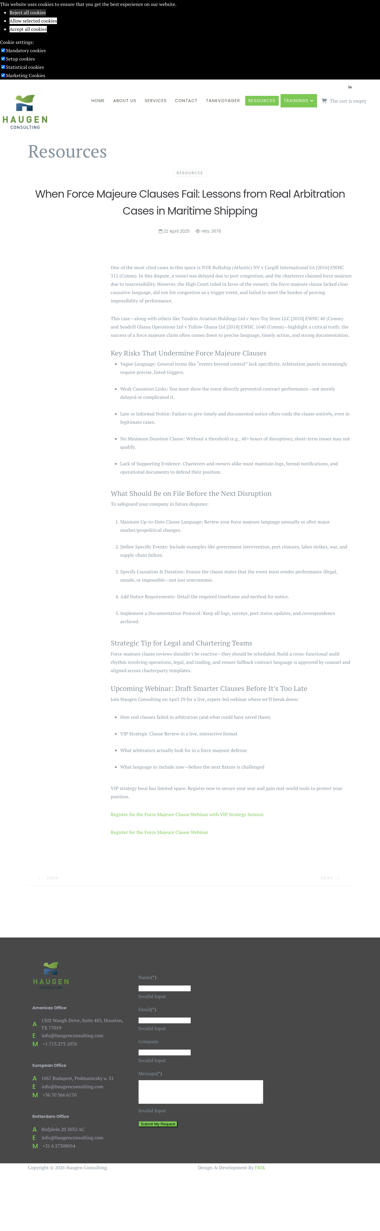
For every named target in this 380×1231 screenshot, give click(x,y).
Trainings (296, 101)
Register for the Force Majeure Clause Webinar (159, 832)
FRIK (260, 1167)
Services (156, 101)
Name (147, 977)
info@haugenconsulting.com (72, 1035)
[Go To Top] (0, 1180)
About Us (124, 101)
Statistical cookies (25, 67)
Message (150, 1073)
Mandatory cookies (26, 50)
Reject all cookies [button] (28, 12)
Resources (262, 101)
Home (98, 101)
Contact (186, 101)
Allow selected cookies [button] (33, 21)
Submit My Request (158, 1128)
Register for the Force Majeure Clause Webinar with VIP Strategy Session (187, 814)
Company (148, 1041)
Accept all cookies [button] (28, 29)
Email (147, 1009)
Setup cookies (20, 58)
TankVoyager (223, 101)
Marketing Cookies (25, 75)
